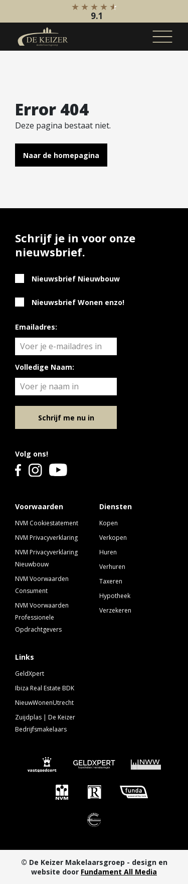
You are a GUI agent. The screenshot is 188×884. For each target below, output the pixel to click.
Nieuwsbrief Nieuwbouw (76, 278)
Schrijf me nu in (66, 417)
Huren (108, 552)
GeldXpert (29, 673)
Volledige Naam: (44, 367)
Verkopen (113, 537)
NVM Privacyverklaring (46, 537)
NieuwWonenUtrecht (44, 702)
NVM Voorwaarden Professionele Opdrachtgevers (42, 617)
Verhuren (112, 566)
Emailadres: (36, 327)
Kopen (108, 523)
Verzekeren (115, 610)
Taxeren (110, 581)
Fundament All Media (119, 871)
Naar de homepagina (61, 155)
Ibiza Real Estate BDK (44, 688)
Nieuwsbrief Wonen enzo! (78, 302)
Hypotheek (114, 596)
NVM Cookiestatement (46, 523)
